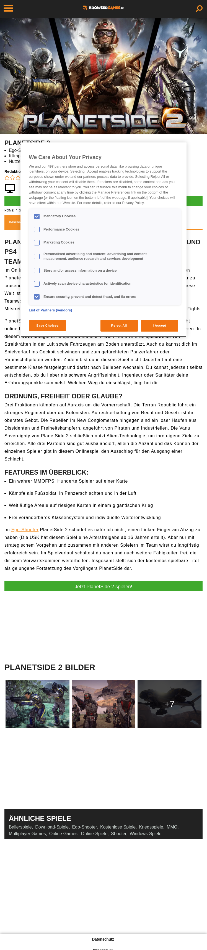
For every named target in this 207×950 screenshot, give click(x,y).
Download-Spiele (52, 827)
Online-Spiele (94, 833)
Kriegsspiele (151, 827)
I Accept (159, 325)
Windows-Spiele (146, 833)
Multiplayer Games (27, 833)
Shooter (118, 833)
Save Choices (47, 325)
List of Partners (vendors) (50, 310)
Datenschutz (103, 939)
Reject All (119, 325)
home (9, 210)
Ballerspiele (20, 827)
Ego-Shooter (25, 529)
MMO (172, 827)
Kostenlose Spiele (118, 827)
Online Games (63, 833)
